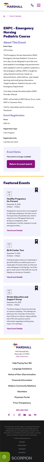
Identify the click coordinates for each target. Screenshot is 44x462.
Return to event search (21, 164)
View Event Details (14, 230)
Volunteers (22, 391)
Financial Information (22, 380)
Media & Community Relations (22, 385)
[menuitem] (22, 442)
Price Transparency (22, 402)
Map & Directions (22, 356)
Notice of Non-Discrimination (22, 374)
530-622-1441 (22, 410)
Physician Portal (22, 397)
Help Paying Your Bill (22, 363)
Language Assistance (22, 368)
